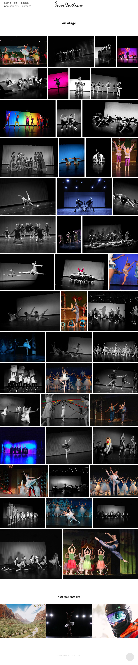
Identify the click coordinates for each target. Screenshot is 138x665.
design (25, 2)
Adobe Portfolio (74, 655)
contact (26, 6)
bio (16, 2)
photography (11, 6)
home (7, 2)
